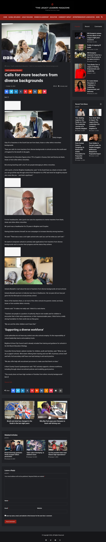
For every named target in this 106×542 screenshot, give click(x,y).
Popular (77, 26)
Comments (98, 26)
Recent (87, 26)
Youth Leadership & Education (19, 66)
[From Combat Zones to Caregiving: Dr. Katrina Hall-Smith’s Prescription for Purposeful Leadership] (81, 143)
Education (53, 17)
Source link (8, 382)
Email (7, 508)
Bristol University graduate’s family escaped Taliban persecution (13, 454)
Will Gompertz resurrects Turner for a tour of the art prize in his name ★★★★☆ (94, 60)
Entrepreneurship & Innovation (84, 17)
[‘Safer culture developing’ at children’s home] (35, 445)
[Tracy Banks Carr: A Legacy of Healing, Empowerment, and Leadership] (80, 75)
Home (5, 17)
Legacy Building (27, 17)
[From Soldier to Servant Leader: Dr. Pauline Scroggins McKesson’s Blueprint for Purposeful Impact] (95, 143)
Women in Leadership (41, 17)
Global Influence (14, 17)
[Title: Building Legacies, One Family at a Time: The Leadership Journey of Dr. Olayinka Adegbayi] (81, 117)
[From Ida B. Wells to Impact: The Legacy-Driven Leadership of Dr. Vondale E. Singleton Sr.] (95, 117)
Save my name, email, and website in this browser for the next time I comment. (29, 516)
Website (39, 508)
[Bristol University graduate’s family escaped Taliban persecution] (14, 445)
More (98, 17)
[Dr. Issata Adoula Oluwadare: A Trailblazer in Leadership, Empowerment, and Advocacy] (80, 90)
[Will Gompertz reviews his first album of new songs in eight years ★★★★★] (80, 36)
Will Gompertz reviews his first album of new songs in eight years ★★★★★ (94, 38)
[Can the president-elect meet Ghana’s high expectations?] (57, 445)
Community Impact (65, 17)
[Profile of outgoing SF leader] (80, 50)
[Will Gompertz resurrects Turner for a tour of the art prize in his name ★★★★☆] (80, 58)
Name (7, 500)
